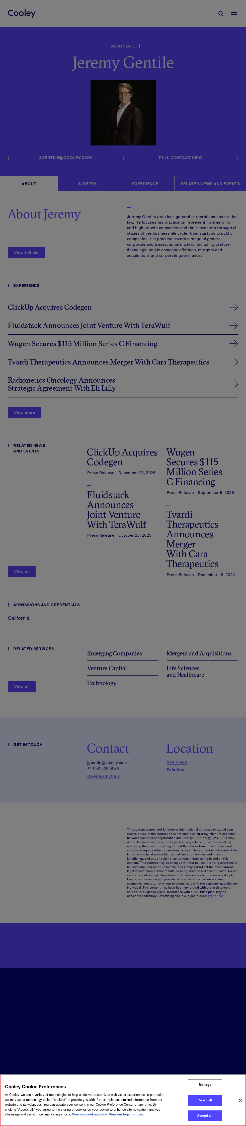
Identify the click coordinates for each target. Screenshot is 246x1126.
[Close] (240, 1105)
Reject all (205, 1106)
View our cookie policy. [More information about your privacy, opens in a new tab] (90, 1120)
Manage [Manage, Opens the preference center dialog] (205, 1090)
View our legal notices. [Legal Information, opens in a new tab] (126, 1120)
